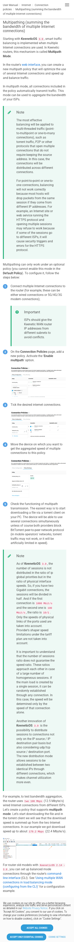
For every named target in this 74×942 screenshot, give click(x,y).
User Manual (10, 5)
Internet (26, 5)
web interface (31, 65)
